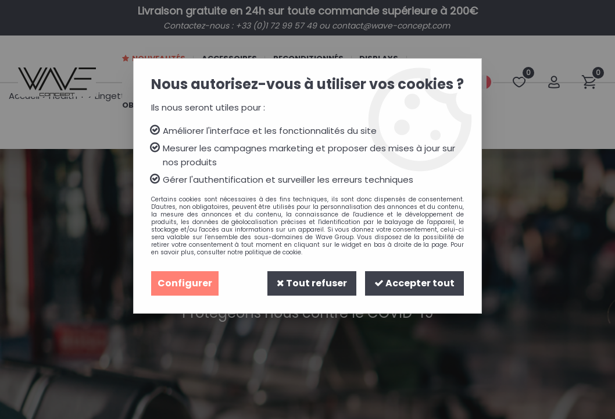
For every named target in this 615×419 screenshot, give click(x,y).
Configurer (185, 283)
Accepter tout (414, 283)
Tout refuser (312, 283)
